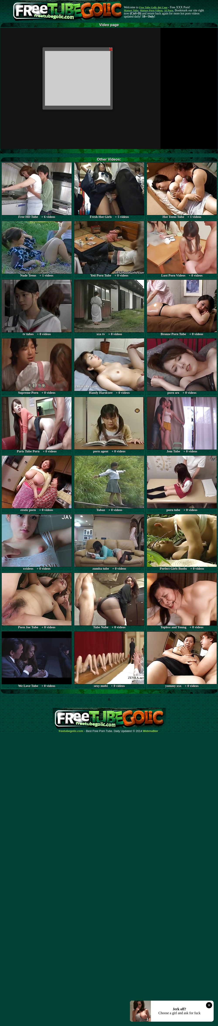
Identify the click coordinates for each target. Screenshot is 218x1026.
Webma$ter (150, 731)
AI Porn (168, 10)
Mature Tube (131, 10)
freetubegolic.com (71, 731)
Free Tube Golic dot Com (153, 7)
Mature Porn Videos (151, 10)
